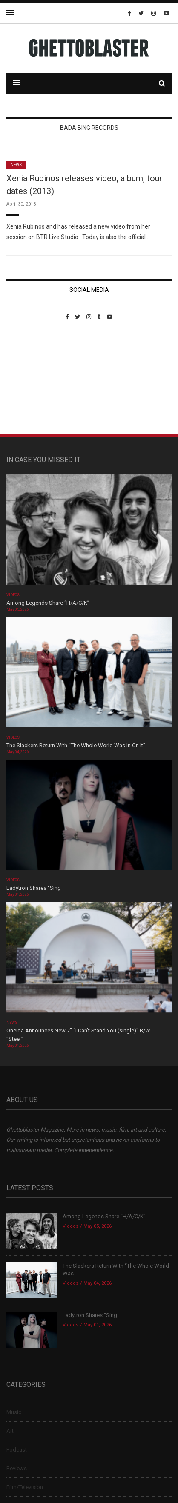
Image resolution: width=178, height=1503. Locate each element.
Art (10, 1431)
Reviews (16, 1468)
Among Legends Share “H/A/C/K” (47, 603)
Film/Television (24, 1487)
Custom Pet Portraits (31, 378)
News (16, 165)
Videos (13, 595)
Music (13, 1412)
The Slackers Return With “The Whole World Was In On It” (75, 745)
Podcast (16, 1449)
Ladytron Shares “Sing (33, 888)
